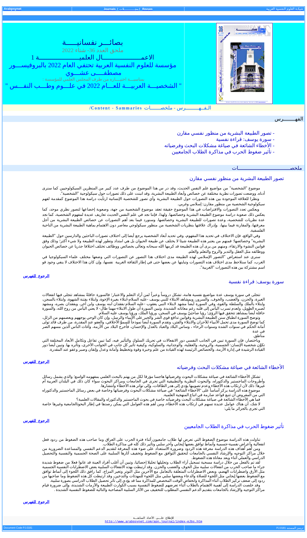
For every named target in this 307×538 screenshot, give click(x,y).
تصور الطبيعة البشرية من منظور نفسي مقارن (236, 178)
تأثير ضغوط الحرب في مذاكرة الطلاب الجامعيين (234, 426)
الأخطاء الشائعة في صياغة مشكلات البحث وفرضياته (230, 367)
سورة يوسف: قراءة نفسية (256, 281)
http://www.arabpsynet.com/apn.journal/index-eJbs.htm (153, 521)
